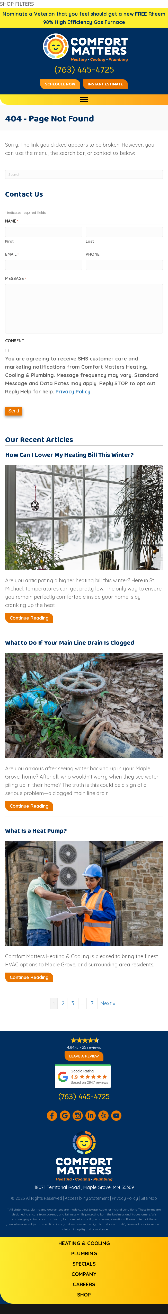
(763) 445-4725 (84, 1096)
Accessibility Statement (87, 1198)
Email (12, 254)
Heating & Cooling (84, 1243)
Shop (84, 1294)
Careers (84, 1284)
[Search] (84, 174)
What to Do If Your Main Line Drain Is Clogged (69, 643)
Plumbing (84, 1253)
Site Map (149, 1198)
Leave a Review (84, 1056)
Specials (84, 1263)
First (9, 241)
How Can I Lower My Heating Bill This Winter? (69, 455)
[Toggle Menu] (84, 99)
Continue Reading (29, 618)
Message (15, 278)
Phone (93, 254)
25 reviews (91, 1047)
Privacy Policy (73, 391)
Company (84, 1274)
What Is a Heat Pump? (36, 831)
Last (90, 241)
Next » (107, 1003)
